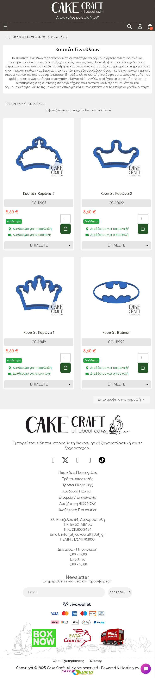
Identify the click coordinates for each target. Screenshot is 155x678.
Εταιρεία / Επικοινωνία (78, 498)
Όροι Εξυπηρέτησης (68, 660)
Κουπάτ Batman (116, 333)
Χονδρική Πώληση (77, 491)
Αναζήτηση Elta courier (77, 510)
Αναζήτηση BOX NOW (77, 504)
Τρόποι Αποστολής (77, 479)
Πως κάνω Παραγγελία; (77, 473)
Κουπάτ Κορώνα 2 (116, 194)
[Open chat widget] (146, 669)
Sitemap (96, 660)
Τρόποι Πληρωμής (77, 485)
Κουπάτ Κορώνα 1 (38, 333)
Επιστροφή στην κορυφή (121, 400)
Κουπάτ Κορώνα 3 (39, 194)
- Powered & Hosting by (119, 668)
